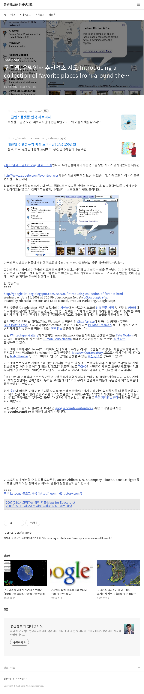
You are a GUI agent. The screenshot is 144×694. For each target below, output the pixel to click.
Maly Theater (19, 356)
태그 (12, 14)
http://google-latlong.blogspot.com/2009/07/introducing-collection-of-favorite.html (63, 293)
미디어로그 (25, 14)
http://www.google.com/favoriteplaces (31, 175)
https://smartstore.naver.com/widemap (33, 138)
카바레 (132, 307)
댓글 (6, 609)
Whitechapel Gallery (24, 335)
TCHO (82, 366)
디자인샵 (63, 307)
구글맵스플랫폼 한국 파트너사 (29, 117)
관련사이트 (9, 667)
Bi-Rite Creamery (100, 324)
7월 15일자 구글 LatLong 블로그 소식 (28, 165)
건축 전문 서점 (105, 307)
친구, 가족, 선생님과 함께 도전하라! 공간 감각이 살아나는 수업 (47, 149)
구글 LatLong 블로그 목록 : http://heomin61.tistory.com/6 (43, 493)
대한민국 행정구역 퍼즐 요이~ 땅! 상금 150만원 (42, 144)
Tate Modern (125, 335)
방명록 (52, 14)
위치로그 (39, 14)
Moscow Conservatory (87, 352)
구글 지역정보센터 (106, 397)
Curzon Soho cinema (57, 338)
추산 (13, 390)
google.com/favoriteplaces (74, 408)
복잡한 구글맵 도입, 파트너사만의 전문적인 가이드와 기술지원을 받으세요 (54, 122)
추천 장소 (56, 328)
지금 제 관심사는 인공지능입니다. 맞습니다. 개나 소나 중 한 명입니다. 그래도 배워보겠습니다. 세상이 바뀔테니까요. (65, 632)
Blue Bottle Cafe (15, 324)
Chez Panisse (86, 321)
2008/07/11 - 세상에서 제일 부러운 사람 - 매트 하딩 (39, 505)
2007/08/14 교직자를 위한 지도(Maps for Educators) (40, 502)
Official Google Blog (95, 297)
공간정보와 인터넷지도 (18, 5)
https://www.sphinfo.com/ (25, 111)
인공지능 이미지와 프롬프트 (15, 678)
